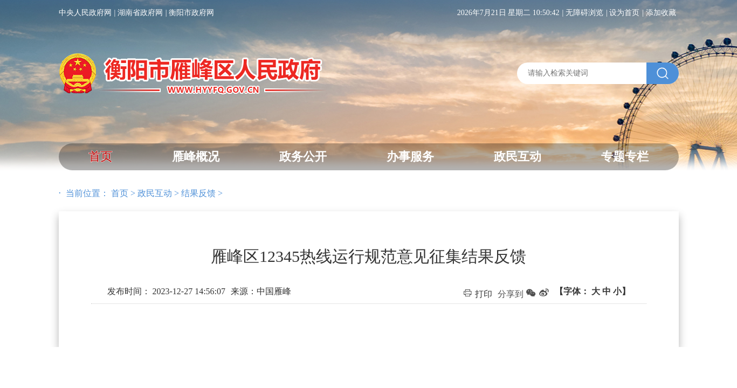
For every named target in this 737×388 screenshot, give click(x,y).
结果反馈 (198, 193)
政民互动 (517, 156)
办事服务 (410, 156)
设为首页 (624, 13)
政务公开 (303, 156)
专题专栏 (625, 156)
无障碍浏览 (584, 13)
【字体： (592, 291)
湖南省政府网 (140, 13)
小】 (621, 291)
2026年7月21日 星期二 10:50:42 (508, 13)
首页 (100, 156)
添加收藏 (661, 13)
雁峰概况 (195, 156)
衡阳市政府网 (191, 13)
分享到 (511, 294)
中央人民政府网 (85, 13)
